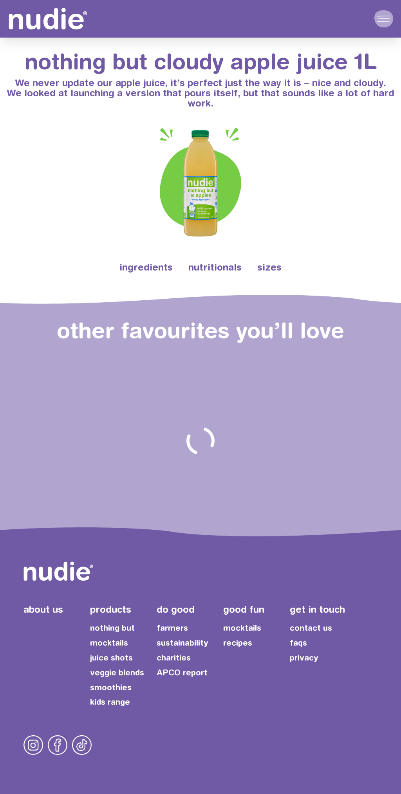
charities (174, 657)
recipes (237, 642)
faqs (298, 642)
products (110, 609)
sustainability (182, 642)
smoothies (111, 687)
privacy (304, 657)
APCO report (182, 672)
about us (43, 609)
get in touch (317, 609)
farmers (172, 627)
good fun (243, 609)
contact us (311, 627)
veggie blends (117, 672)
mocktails (109, 642)
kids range (110, 701)
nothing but (112, 627)
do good (176, 609)
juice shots (111, 657)
